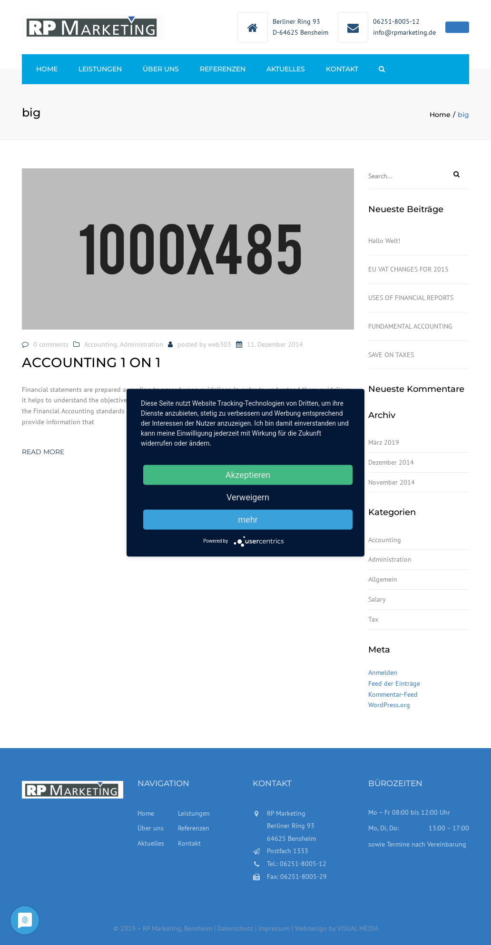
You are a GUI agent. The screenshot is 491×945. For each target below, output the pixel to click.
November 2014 (391, 482)
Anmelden (382, 672)
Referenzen (223, 69)
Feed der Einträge (394, 683)
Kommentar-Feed (393, 694)
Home (47, 69)
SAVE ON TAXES (391, 355)
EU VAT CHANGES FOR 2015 (408, 269)
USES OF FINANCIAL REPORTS (410, 297)
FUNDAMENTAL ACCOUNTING (410, 326)
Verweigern (247, 497)
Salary (377, 599)
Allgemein (382, 579)
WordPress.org (389, 705)
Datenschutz (236, 928)
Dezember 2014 (391, 462)
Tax (373, 619)
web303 (219, 344)
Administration (141, 344)
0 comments (51, 344)
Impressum (274, 928)
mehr (247, 519)
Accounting (100, 344)
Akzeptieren (248, 474)
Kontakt (342, 69)
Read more (43, 452)
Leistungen (100, 69)
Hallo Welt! (384, 240)
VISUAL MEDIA (357, 928)
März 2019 (383, 442)
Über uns (161, 69)
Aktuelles (285, 69)
